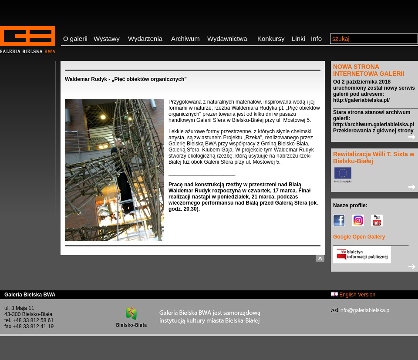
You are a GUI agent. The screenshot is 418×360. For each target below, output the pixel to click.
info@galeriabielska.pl (364, 310)
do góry (320, 258)
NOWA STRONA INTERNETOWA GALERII (368, 70)
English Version (353, 295)
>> (374, 137)
